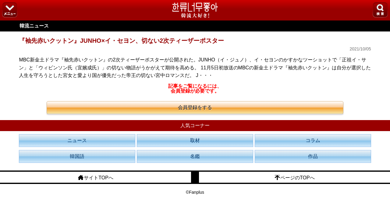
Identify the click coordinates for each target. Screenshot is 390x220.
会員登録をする (195, 107)
